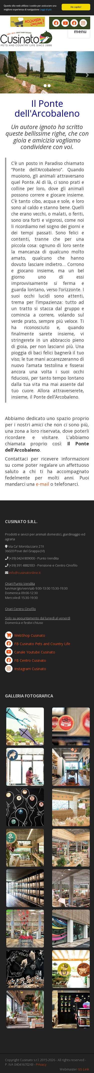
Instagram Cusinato (30, 668)
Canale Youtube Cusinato (34, 652)
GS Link (83, 1069)
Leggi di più (46, 9)
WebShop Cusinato (29, 635)
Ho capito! (76, 7)
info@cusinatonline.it (25, 572)
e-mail (42, 484)
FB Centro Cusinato (30, 660)
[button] (7, 72)
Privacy (41, 1064)
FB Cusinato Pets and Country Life (42, 643)
